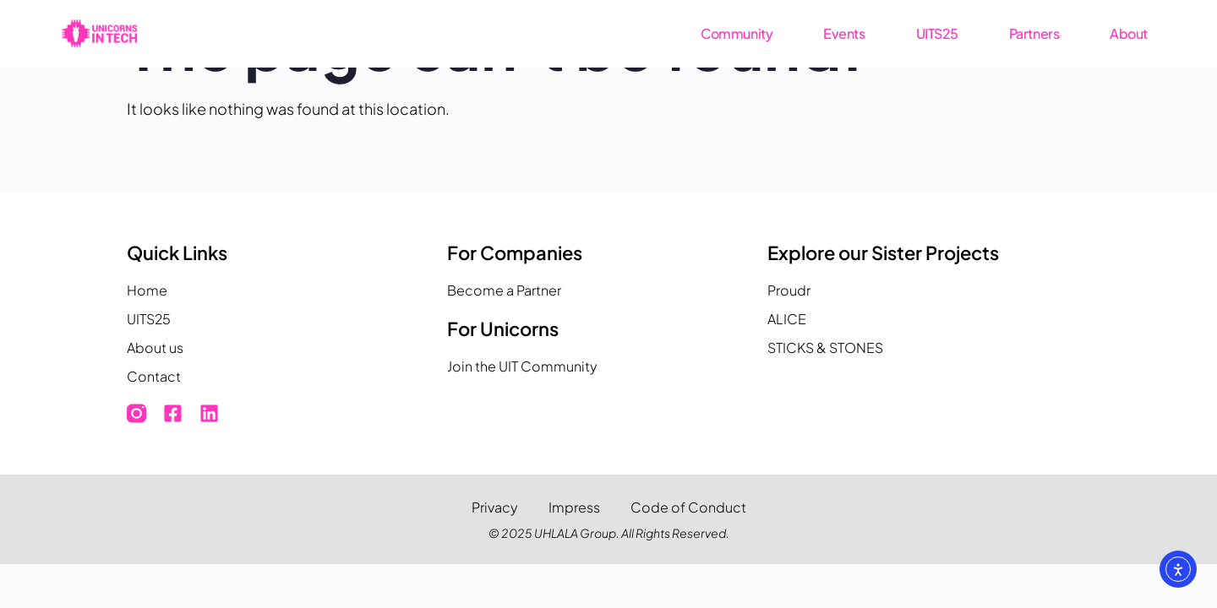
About (1129, 33)
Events (844, 33)
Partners (1034, 33)
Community (736, 33)
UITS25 (937, 33)
